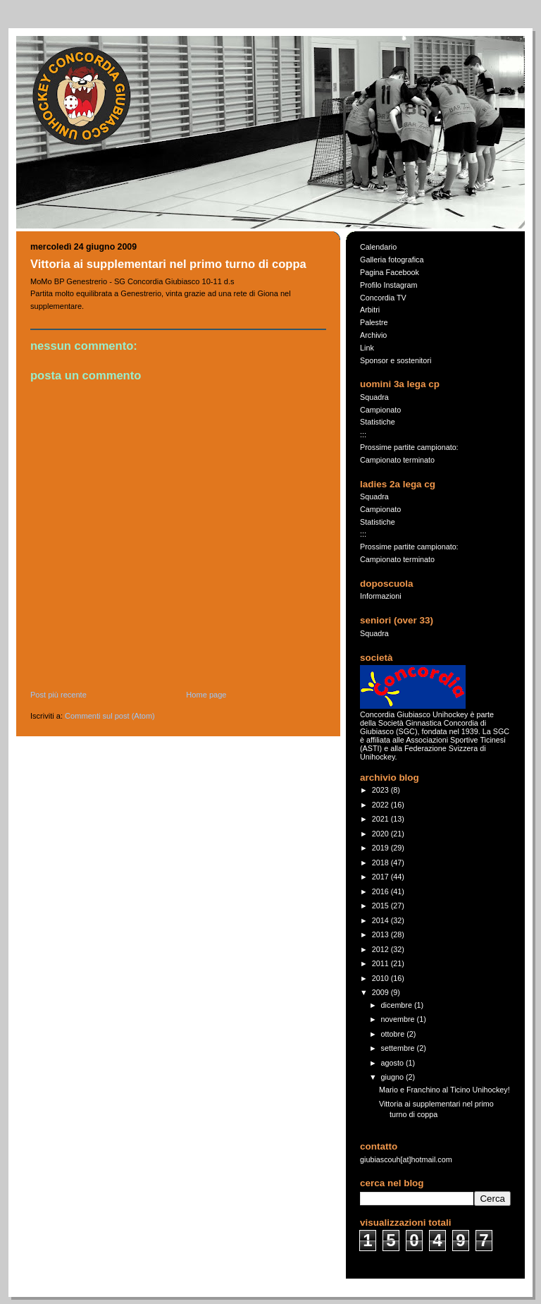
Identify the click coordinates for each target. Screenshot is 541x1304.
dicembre (397, 1005)
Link (367, 347)
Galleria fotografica (392, 259)
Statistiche (377, 422)
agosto (393, 1063)
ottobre (394, 1034)
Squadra (374, 397)
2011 (381, 963)
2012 (381, 949)
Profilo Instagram (389, 285)
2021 (381, 819)
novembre (399, 1019)
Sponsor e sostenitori (395, 360)
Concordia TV (383, 297)
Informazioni (381, 596)
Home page (206, 694)
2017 (381, 876)
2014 (381, 920)
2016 (381, 891)
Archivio (373, 335)
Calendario (378, 247)
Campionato (380, 410)
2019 (381, 847)
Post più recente (58, 694)
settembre (399, 1048)
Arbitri (370, 309)
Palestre (374, 322)
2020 (381, 833)
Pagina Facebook (389, 272)
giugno (393, 1077)
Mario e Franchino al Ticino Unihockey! (444, 1089)
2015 (381, 905)
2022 (381, 804)
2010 (381, 978)
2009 (381, 992)
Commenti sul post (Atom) (110, 716)
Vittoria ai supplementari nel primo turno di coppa (168, 264)
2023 (381, 790)
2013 (381, 934)
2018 (381, 862)
